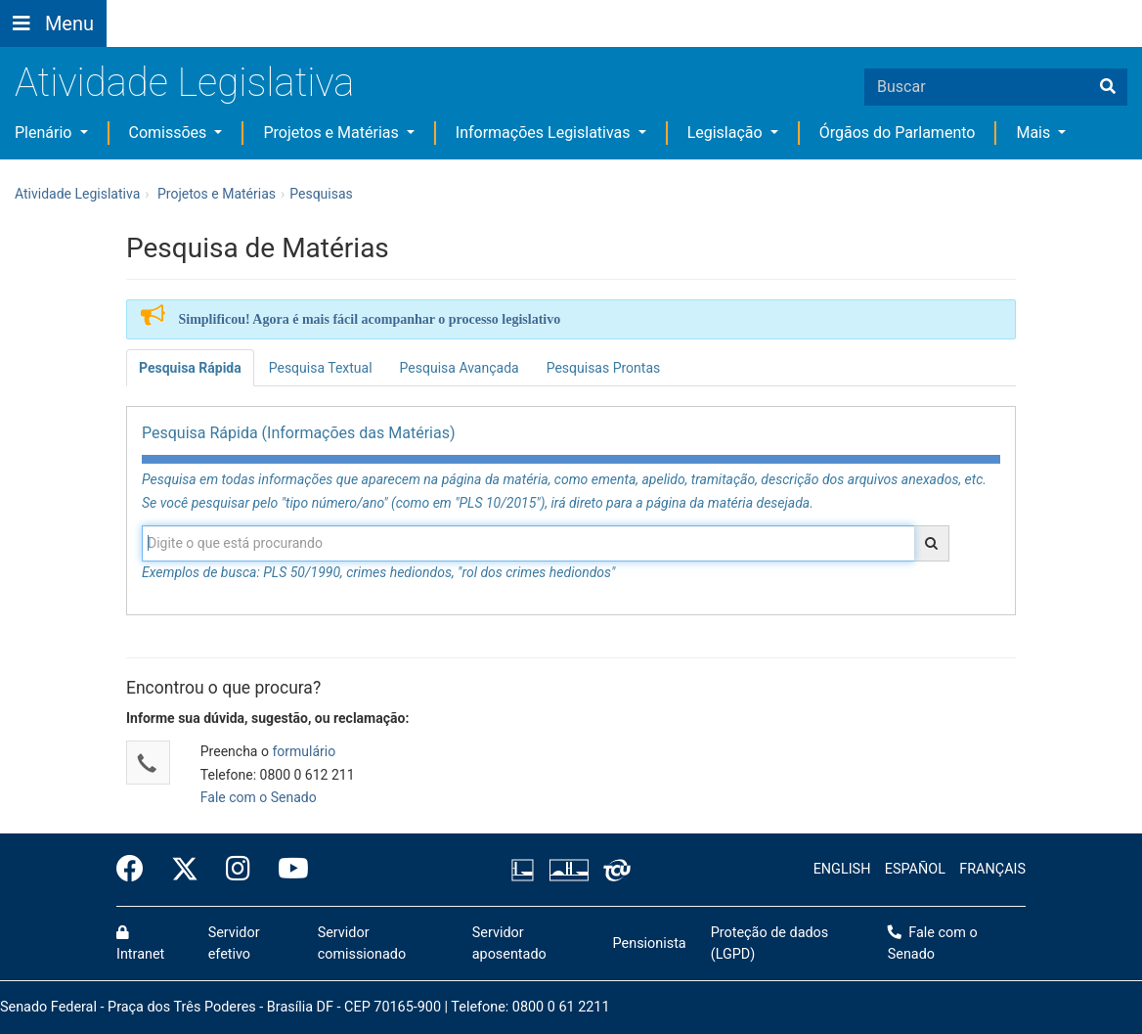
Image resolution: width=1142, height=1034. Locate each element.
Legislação (727, 132)
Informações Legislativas (545, 132)
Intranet (140, 944)
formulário (303, 751)
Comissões (170, 132)
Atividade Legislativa (184, 83)
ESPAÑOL (915, 869)
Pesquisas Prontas (604, 368)
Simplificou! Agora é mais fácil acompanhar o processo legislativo (370, 319)
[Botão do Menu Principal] (53, 23)
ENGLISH (842, 869)
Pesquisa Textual (321, 368)
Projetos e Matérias (332, 132)
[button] (281, 11)
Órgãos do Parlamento (897, 132)
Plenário (45, 132)
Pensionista (649, 943)
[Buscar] (1107, 87)
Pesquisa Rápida (190, 368)
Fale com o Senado (608, 12)
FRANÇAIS (992, 869)
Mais (1035, 132)
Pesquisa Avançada (459, 368)
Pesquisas (321, 194)
